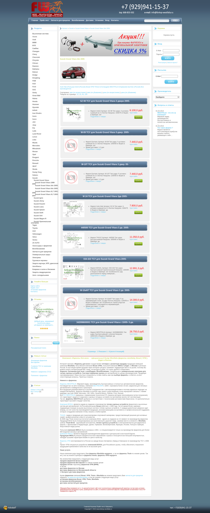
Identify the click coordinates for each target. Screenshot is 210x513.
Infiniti (34, 110)
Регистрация (162, 62)
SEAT (34, 166)
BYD (34, 45)
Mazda (34, 143)
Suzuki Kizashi (39, 204)
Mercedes (36, 146)
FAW (34, 81)
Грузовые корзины (39, 260)
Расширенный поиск (38, 348)
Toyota (35, 228)
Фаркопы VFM (65, 441)
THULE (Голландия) (101, 87)
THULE (62, 415)
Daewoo (35, 66)
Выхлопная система (40, 34)
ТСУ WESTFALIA (69, 395)
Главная (34, 20)
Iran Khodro (37, 113)
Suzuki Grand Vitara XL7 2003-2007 (45, 194)
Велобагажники (78, 20)
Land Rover (36, 134)
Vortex (34, 240)
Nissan (35, 151)
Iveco (34, 119)
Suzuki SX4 (38, 216)
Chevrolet (36, 57)
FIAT (34, 84)
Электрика (36, 258)
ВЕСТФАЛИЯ (98, 386)
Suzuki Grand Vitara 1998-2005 (43, 183)
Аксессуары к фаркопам (42, 246)
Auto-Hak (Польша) (67, 87)
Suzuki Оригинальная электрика (41, 221)
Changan (35, 51)
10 (77, 94)
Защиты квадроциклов (41, 272)
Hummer (35, 104)
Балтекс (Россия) (134, 87)
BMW (34, 43)
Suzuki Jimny (39, 201)
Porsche (35, 160)
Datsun (35, 72)
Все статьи (35, 392)
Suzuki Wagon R (40, 219)
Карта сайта (35, 286)
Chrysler (35, 60)
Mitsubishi (36, 149)
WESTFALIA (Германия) (118, 87)
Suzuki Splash (39, 210)
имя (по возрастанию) (78, 92)
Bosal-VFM (90, 87)
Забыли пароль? (172, 62)
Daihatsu (35, 69)
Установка (99, 20)
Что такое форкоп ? (165, 128)
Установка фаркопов (38, 290)
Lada (34, 131)
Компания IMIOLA (66, 434)
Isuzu (34, 116)
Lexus (34, 137)
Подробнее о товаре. (98, 117)
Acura (34, 37)
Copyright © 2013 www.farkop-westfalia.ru (98, 509)
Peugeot (35, 157)
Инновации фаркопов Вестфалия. (39, 361)
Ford (34, 87)
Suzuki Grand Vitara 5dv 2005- (46, 188)
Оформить (109, 506)
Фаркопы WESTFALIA (68, 384)
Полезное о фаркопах (39, 375)
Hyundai (35, 107)
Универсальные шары (41, 255)
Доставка (89, 20)
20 (80, 94)
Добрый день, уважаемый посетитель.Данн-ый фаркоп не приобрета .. (44, 323)
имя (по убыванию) (94, 92)
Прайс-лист (44, 20)
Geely (34, 93)
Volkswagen (37, 234)
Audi (34, 40)
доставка (134, 113)
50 (83, 94)
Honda (34, 101)
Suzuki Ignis (38, 198)
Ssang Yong (37, 172)
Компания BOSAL (66, 404)
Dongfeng (36, 78)
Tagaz (34, 225)
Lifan (34, 140)
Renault (35, 163)
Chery (34, 54)
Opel (34, 154)
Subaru (35, 175)
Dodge (34, 75)
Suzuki (35, 178)
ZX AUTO (35, 243)
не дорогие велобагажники (78, 477)
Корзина (161, 28)
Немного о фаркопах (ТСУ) (41, 372)
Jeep (34, 125)
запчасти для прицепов (134, 475)
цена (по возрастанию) (111, 92)
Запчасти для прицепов (60, 20)
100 (86, 94)
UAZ (34, 231)
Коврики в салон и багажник (43, 269)
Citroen (35, 63)
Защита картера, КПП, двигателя (45, 263)
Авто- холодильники (40, 275)
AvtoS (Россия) (80, 87)
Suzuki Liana (39, 207)
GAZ (34, 90)
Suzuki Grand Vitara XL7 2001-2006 (45, 191)
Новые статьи (36, 390)
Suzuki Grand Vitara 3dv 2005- (46, 185)
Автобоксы (36, 266)
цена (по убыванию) (128, 92)
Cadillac (35, 48)
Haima (34, 98)
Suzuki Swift (38, 213)
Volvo (34, 237)
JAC (34, 122)
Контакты (115, 20)
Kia (33, 128)
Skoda (34, 169)
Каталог (65, 28)
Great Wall (36, 96)
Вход (107, 20)
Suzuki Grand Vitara (41, 180)
